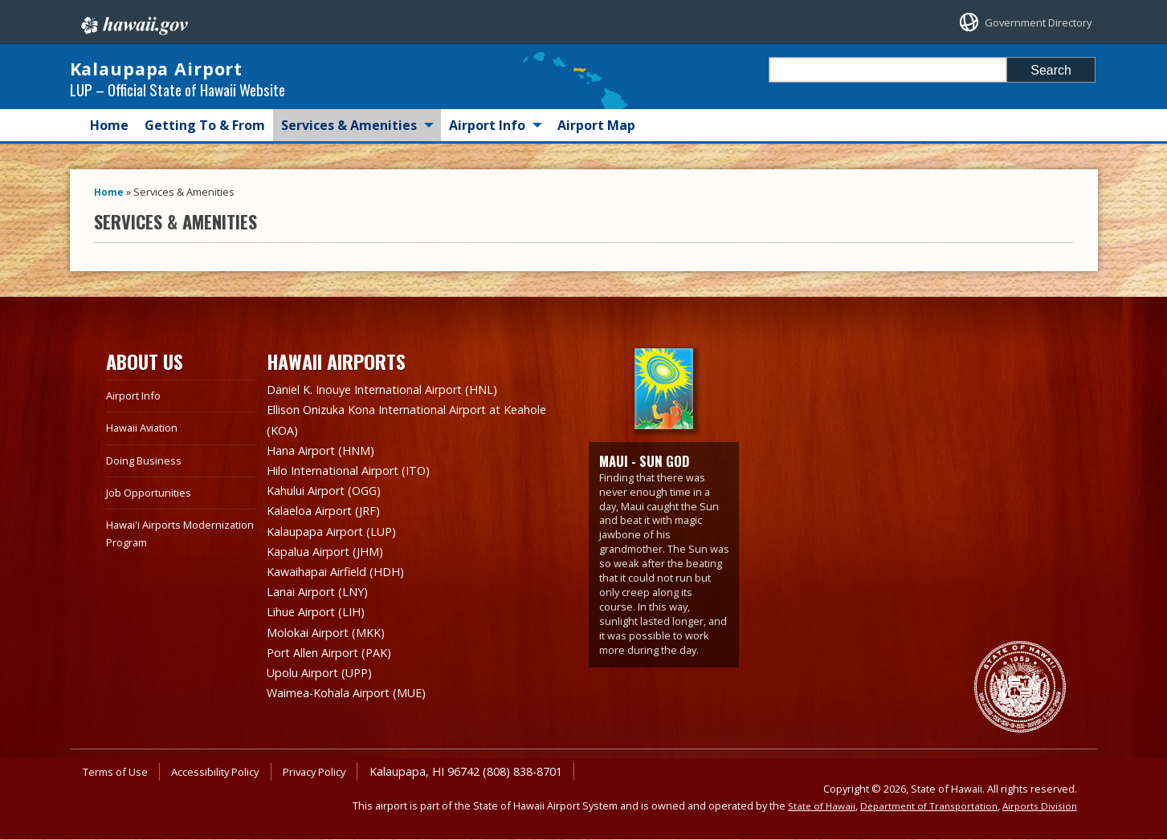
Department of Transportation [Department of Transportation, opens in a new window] (921, 806)
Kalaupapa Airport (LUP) (340, 540)
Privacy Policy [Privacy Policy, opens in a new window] (335, 772)
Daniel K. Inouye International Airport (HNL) (399, 405)
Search (1050, 70)
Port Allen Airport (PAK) (337, 655)
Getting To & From (205, 141)
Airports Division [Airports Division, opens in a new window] (1037, 806)
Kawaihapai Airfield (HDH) (344, 578)
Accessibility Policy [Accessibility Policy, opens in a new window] (226, 772)
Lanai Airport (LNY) (324, 598)
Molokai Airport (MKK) (334, 636)
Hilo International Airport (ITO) (360, 482)
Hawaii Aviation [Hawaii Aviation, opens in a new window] (146, 443)
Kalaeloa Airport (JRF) (330, 521)
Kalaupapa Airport (231, 76)
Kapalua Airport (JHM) (333, 559)
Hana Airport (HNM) (328, 463)
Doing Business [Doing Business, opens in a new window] (147, 475)
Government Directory (1023, 22)
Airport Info (487, 141)
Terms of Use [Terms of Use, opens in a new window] (119, 772)
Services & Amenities (349, 141)
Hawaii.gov (133, 22)
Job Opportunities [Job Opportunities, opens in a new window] (153, 508)
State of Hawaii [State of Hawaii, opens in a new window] (808, 806)
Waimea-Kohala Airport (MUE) (357, 694)
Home (109, 141)
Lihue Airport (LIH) (323, 617)
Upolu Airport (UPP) (327, 675)
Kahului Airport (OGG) (332, 501)
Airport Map (596, 141)
